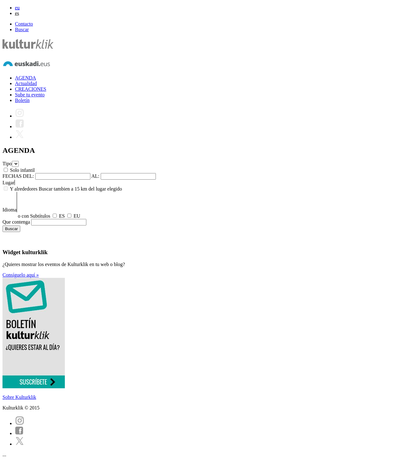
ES (62, 216)
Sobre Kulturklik (19, 397)
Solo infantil (22, 170)
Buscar (22, 29)
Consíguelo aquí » (20, 275)
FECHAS (12, 176)
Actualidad (26, 83)
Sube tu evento (30, 94)
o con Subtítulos (34, 216)
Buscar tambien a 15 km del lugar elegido (80, 188)
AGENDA (25, 77)
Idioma (9, 209)
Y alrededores (23, 188)
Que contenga (16, 222)
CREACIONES (30, 89)
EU (77, 216)
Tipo (7, 163)
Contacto (24, 24)
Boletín (22, 100)
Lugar (8, 182)
